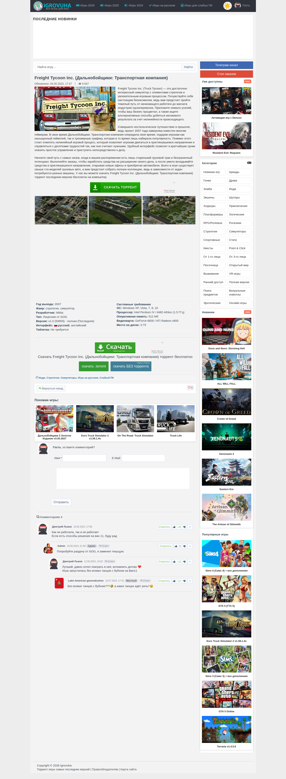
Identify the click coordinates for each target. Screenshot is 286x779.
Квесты (208, 248)
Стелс (233, 239)
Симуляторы (69, 377)
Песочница (210, 265)
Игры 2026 (85, 5)
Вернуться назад (51, 388)
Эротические (212, 303)
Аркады (234, 172)
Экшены (208, 197)
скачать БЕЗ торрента (131, 366)
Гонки (207, 180)
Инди (42, 377)
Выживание (211, 273)
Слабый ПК (107, 377)
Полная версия (239, 282)
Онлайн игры (238, 303)
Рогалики (235, 223)
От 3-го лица (237, 256)
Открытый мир (239, 265)
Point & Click (237, 248)
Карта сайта (128, 769)
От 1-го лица (211, 256)
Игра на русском (88, 377)
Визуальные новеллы (237, 292)
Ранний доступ (213, 282)
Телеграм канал (226, 65)
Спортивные (211, 239)
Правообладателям (105, 769)
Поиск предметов (210, 292)
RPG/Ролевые (212, 223)
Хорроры (209, 206)
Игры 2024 (134, 5)
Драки (233, 180)
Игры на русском (162, 5)
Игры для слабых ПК (197, 5)
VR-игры (234, 273)
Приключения (238, 206)
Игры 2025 (109, 5)
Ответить (164, 526)
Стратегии (52, 377)
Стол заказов (226, 74)
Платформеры (213, 214)
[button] (190, 387)
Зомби (207, 189)
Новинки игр (211, 172)
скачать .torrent (94, 366)
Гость (242, 5)
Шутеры (234, 197)
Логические (236, 214)
